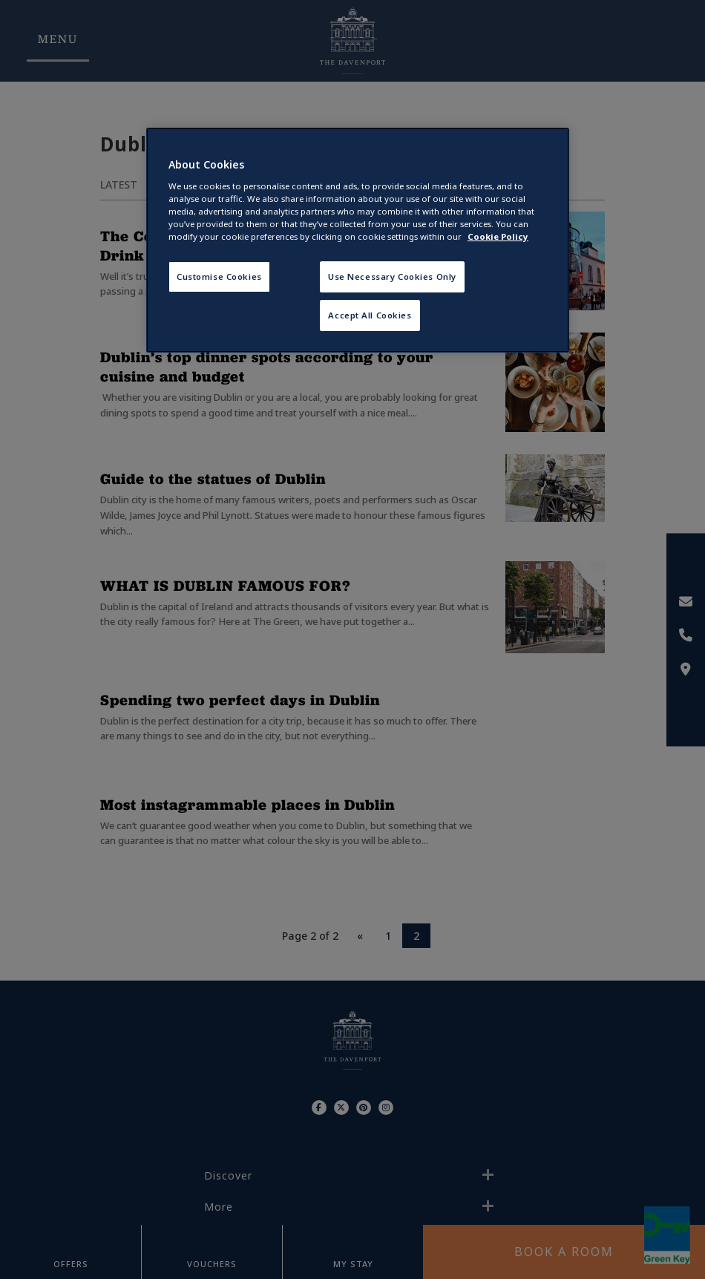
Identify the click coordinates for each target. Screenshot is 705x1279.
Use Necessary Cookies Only (392, 276)
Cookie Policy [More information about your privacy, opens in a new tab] (498, 236)
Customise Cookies (219, 276)
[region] (357, 240)
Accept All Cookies (369, 315)
